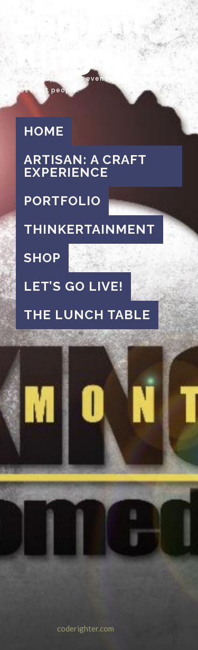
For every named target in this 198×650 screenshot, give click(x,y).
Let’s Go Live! (73, 286)
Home (44, 131)
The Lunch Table (87, 314)
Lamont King (80, 38)
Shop (42, 257)
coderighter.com (85, 628)
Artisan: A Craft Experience (85, 166)
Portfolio (62, 200)
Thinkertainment (89, 229)
